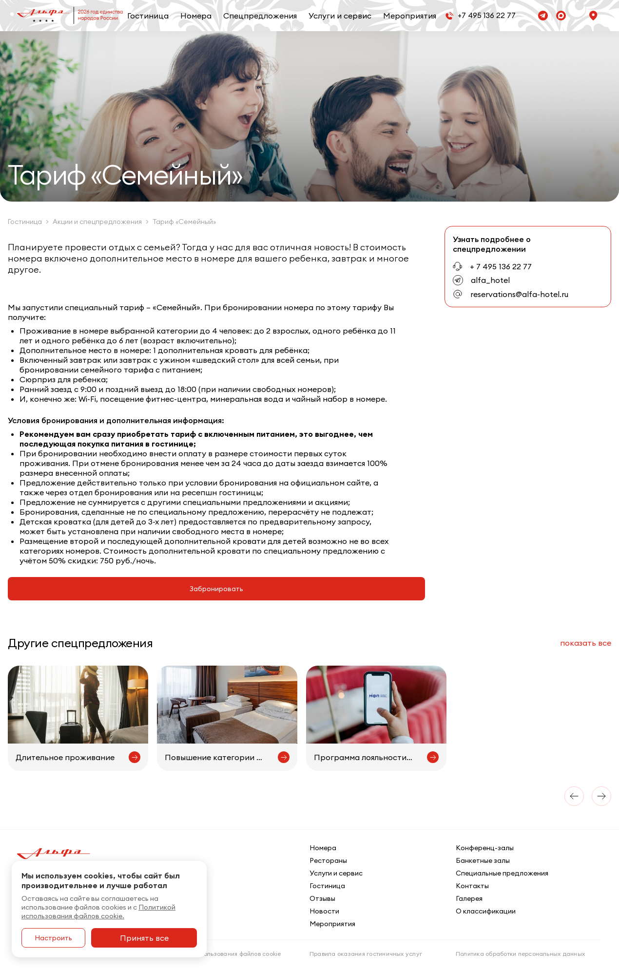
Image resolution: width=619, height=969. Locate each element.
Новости (324, 911)
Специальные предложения (502, 873)
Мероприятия (409, 15)
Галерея (469, 898)
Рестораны (328, 860)
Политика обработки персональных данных (520, 953)
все (585, 643)
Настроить (53, 937)
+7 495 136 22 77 (487, 15)
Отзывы (322, 898)
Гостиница (148, 15)
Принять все (144, 938)
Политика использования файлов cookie (222, 953)
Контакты (472, 885)
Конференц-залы (485, 847)
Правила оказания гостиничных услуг (366, 953)
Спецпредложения (260, 15)
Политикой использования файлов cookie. (98, 911)
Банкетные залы (483, 860)
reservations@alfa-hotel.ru (519, 294)
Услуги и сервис (340, 15)
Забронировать (216, 588)
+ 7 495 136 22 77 (501, 266)
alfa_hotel (490, 280)
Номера (196, 15)
